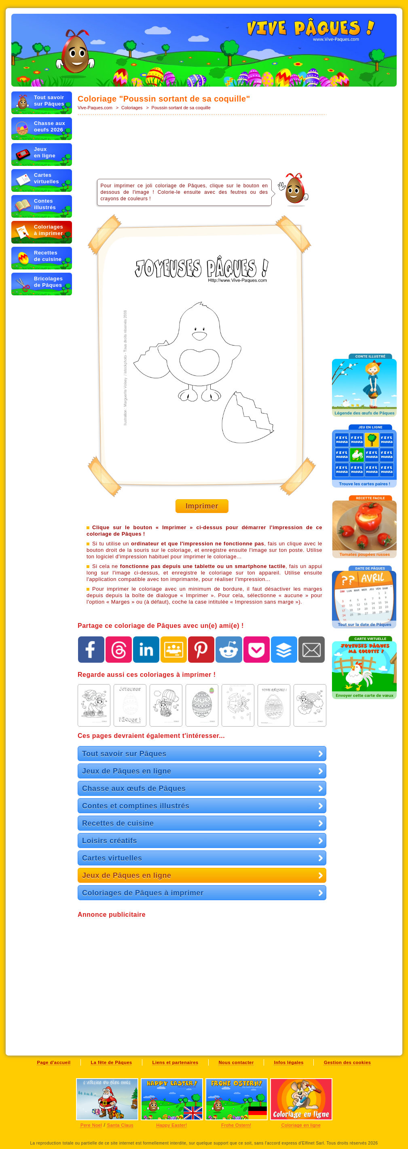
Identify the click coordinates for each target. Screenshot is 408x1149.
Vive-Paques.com (95, 107)
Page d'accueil (54, 1062)
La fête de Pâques (111, 1062)
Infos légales (289, 1062)
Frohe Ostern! (236, 1125)
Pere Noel (91, 1125)
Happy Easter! (171, 1125)
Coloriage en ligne (301, 1125)
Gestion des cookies (347, 1062)
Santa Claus (120, 1125)
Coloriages (132, 107)
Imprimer (202, 506)
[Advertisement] (202, 142)
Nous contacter (236, 1062)
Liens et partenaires (175, 1062)
